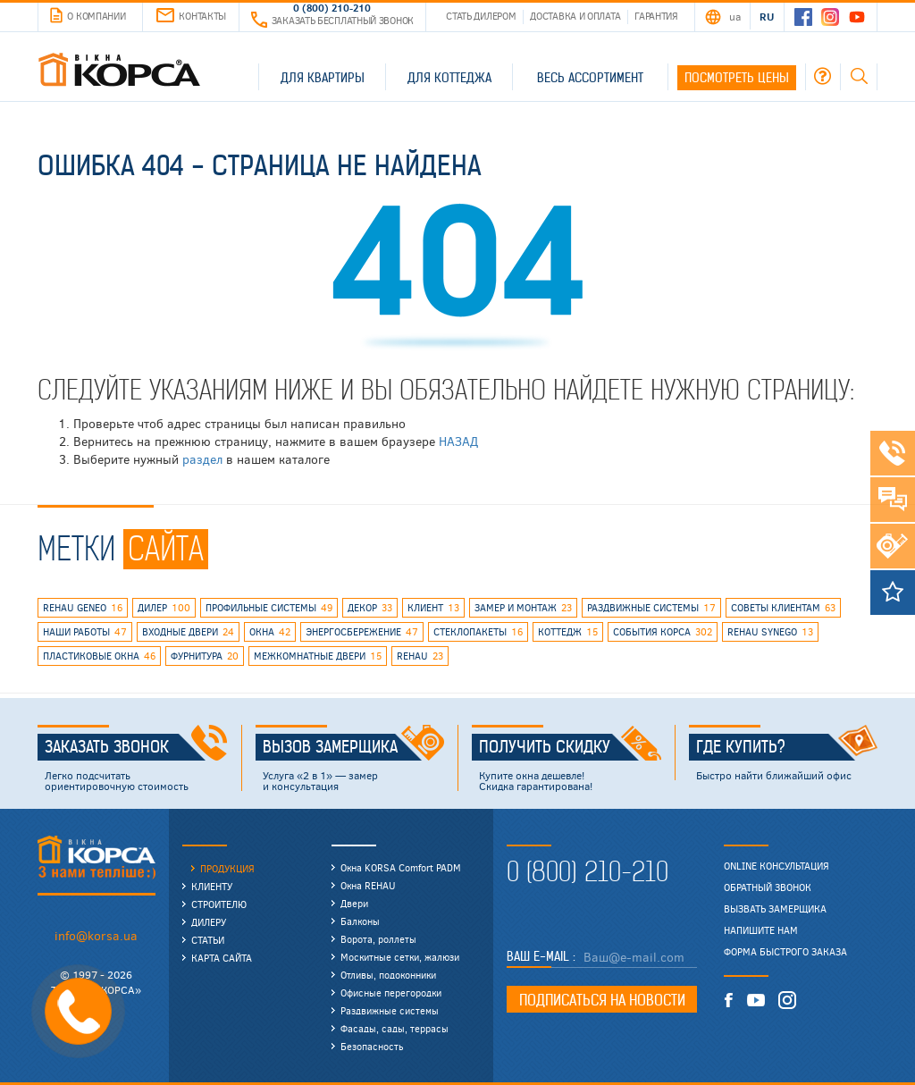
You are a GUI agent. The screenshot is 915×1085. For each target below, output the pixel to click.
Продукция (227, 868)
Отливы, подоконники (388, 974)
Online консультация (776, 866)
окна (269, 632)
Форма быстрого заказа (785, 951)
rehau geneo (82, 608)
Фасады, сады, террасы (394, 1028)
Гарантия (656, 15)
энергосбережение (362, 632)
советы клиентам (783, 608)
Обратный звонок (767, 887)
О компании (87, 16)
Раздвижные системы (389, 1010)
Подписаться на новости (602, 1000)
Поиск (859, 75)
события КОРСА (662, 632)
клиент (433, 608)
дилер (164, 608)
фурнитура (205, 656)
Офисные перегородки (390, 992)
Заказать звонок (136, 747)
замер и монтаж (523, 608)
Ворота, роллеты (378, 939)
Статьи (207, 939)
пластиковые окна (99, 656)
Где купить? (787, 747)
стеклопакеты (478, 632)
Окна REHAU (368, 885)
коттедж (568, 632)
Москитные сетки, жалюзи (399, 956)
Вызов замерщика (354, 747)
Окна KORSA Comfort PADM (400, 867)
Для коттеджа (449, 78)
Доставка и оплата (575, 15)
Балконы (360, 921)
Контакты (191, 15)
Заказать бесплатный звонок (332, 20)
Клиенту (211, 886)
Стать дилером (481, 15)
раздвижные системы (651, 608)
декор (370, 608)
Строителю (219, 904)
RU (766, 16)
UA (734, 16)
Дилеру (208, 922)
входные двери (188, 632)
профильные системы (269, 608)
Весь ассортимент (590, 78)
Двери (354, 903)
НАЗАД (458, 441)
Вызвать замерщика (775, 909)
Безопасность (371, 1046)
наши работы (85, 632)
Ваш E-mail (540, 956)
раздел (202, 458)
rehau (420, 656)
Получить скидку (570, 747)
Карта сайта (221, 957)
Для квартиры (323, 78)
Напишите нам (761, 930)
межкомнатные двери (318, 656)
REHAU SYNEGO (770, 632)
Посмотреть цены (736, 78)
